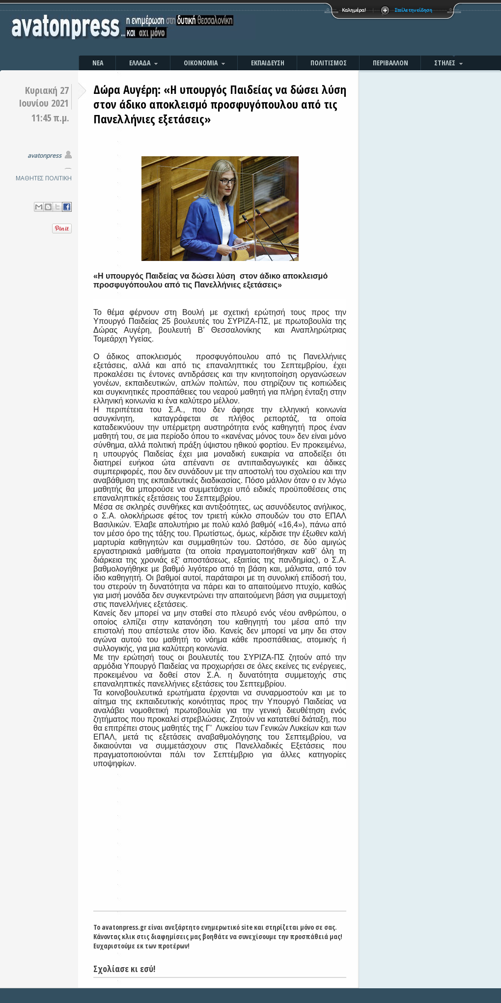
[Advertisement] (356, 29)
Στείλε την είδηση (413, 10)
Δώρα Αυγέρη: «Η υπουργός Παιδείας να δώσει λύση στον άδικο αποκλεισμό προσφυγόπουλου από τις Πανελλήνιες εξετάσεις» (219, 104)
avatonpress (44, 155)
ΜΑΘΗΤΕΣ (30, 178)
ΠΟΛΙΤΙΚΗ (58, 178)
